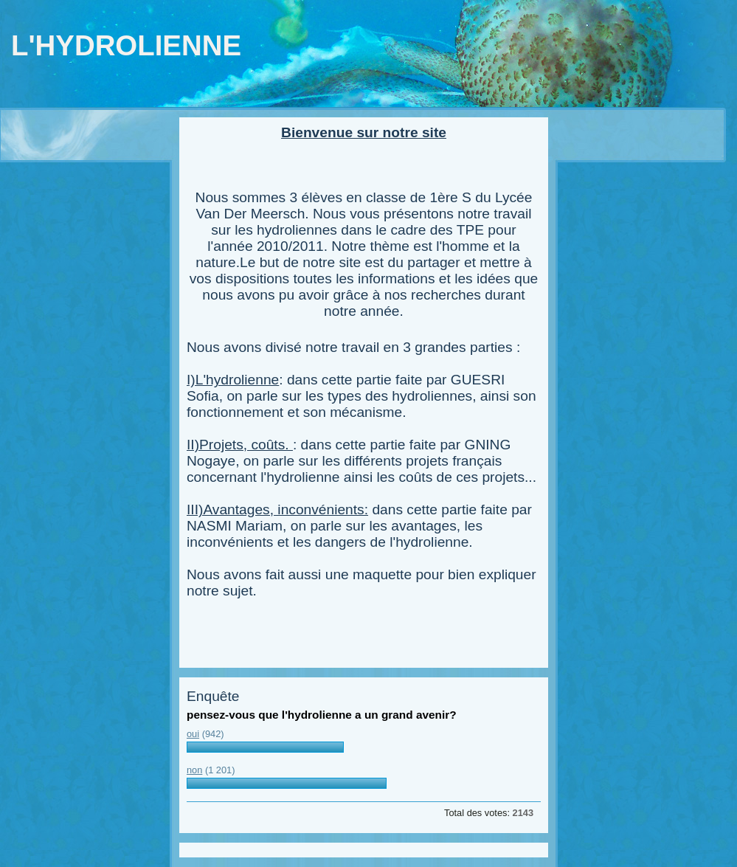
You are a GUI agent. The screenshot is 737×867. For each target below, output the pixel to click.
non (194, 770)
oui (193, 733)
